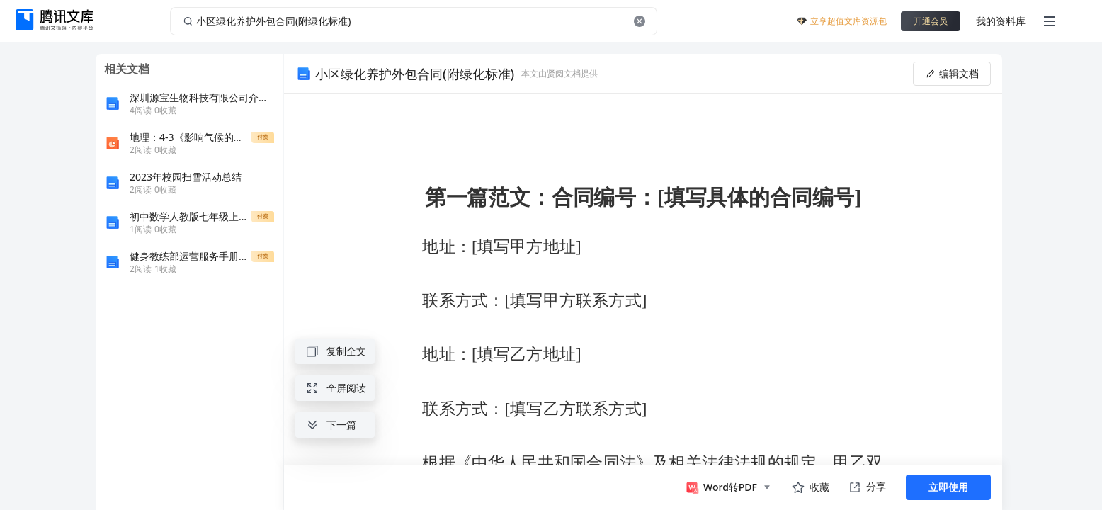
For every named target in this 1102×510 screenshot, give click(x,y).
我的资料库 (1001, 21)
